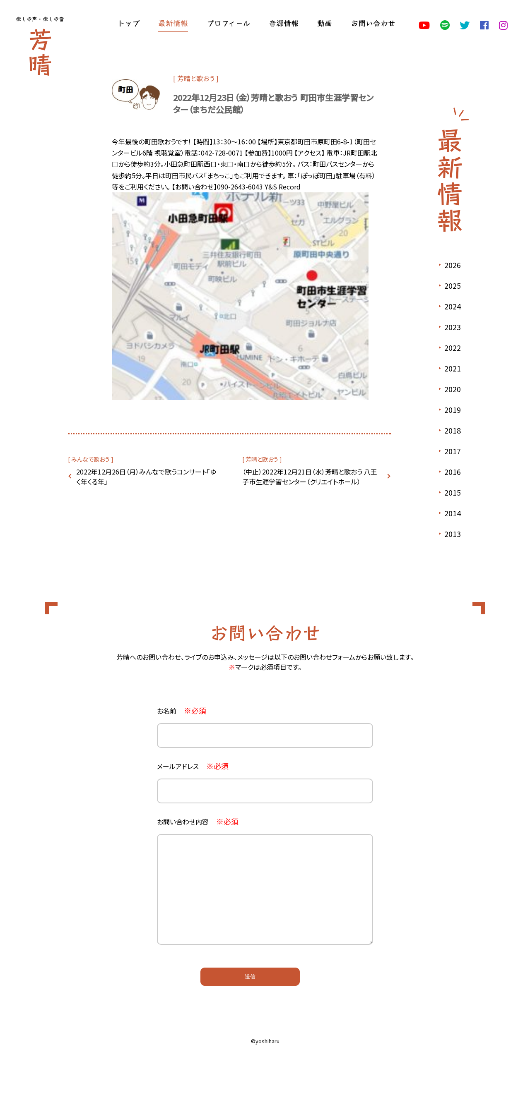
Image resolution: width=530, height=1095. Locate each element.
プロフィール (228, 22)
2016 (452, 471)
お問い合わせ (373, 22)
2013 (452, 533)
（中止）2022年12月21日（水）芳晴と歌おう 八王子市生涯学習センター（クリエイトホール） (309, 476)
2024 (452, 306)
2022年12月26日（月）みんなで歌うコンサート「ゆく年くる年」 (146, 476)
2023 (452, 326)
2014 (452, 513)
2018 (452, 430)
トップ (128, 22)
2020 (452, 388)
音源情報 (284, 22)
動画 (324, 22)
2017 (452, 451)
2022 (452, 347)
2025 (452, 285)
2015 (452, 492)
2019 (452, 409)
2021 (452, 368)
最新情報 (173, 22)
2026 (452, 264)
